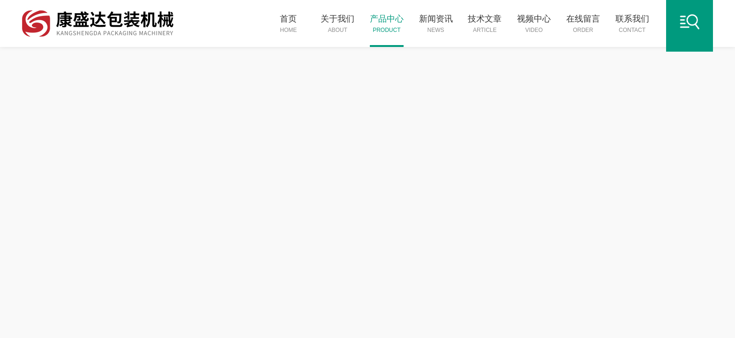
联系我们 (632, 24)
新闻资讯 (436, 24)
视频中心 (534, 24)
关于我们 (337, 24)
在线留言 (583, 24)
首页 (288, 24)
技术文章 (485, 24)
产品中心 (387, 24)
